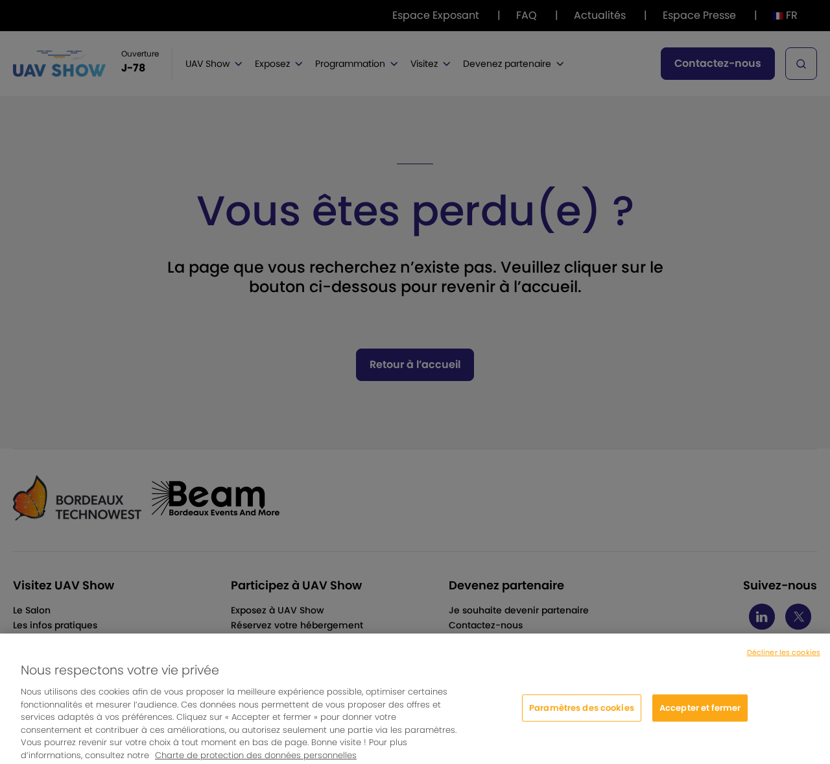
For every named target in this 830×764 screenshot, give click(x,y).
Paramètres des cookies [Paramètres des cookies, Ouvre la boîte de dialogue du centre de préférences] (581, 713)
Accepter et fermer (700, 713)
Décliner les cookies (783, 657)
